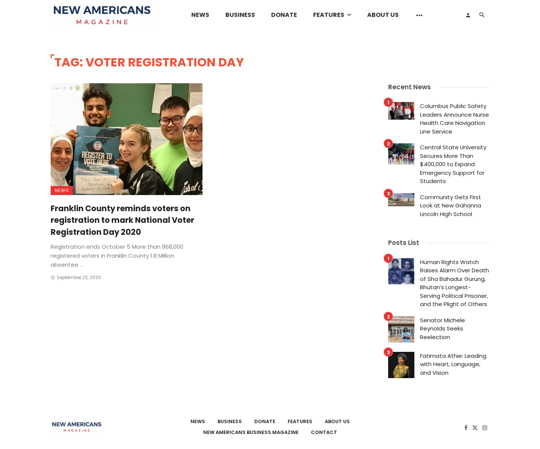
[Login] (468, 15)
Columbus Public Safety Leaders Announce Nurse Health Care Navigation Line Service (454, 118)
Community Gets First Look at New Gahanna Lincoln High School (450, 205)
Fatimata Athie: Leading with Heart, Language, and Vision (453, 364)
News (200, 15)
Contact (324, 432)
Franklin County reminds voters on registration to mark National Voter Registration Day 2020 (122, 220)
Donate (284, 15)
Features (328, 15)
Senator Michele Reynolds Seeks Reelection (442, 328)
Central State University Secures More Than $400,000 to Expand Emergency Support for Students (453, 164)
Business (240, 15)
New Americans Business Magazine (250, 432)
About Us (383, 15)
